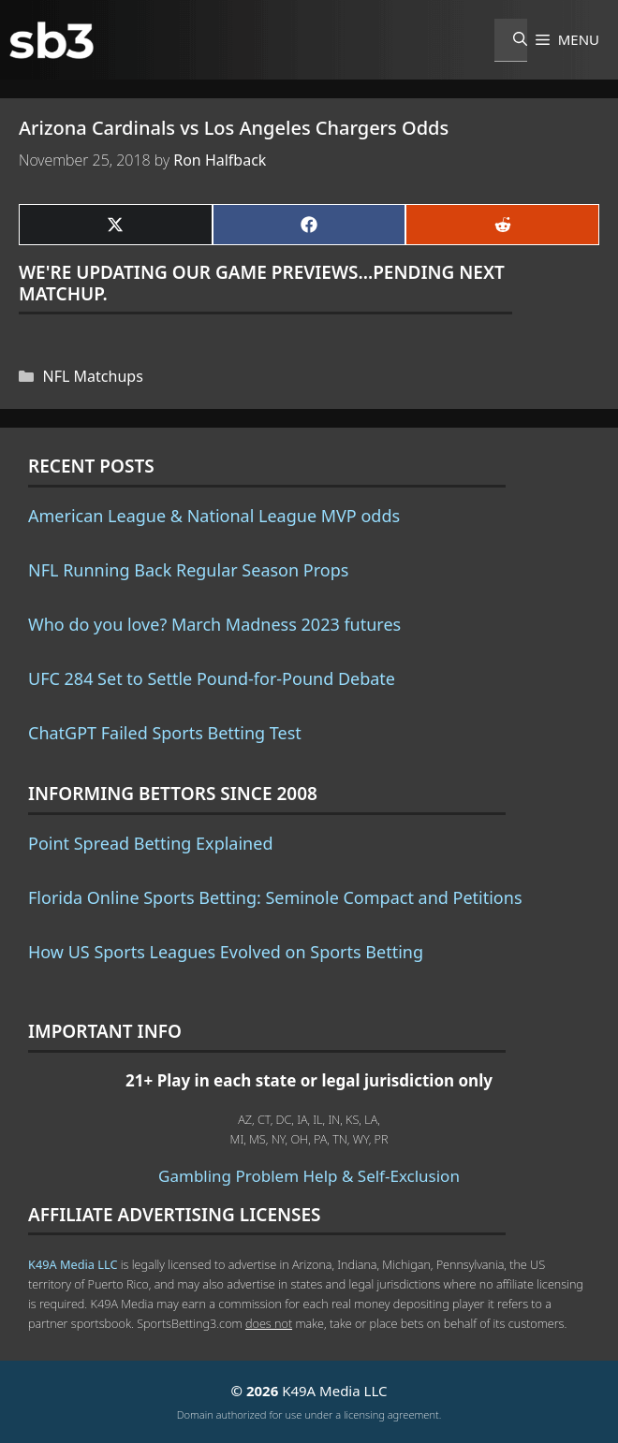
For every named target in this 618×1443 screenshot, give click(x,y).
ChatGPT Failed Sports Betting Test (165, 733)
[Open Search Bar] (510, 40)
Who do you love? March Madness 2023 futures (214, 624)
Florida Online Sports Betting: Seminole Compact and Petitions (275, 897)
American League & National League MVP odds (214, 515)
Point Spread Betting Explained (150, 843)
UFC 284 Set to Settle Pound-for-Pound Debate (211, 678)
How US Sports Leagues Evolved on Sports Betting (225, 951)
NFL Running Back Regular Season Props (188, 570)
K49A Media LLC (72, 1264)
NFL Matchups (93, 376)
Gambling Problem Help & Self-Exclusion (309, 1176)
